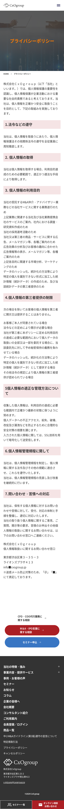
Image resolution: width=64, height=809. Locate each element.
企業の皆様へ (11, 701)
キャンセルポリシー (14, 753)
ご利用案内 (10, 718)
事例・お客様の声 (14, 678)
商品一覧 (8, 730)
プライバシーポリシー (15, 747)
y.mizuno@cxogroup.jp (14, 782)
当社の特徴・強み (14, 667)
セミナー (8, 684)
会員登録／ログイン (15, 724)
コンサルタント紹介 (15, 713)
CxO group (35, 793)
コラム (7, 695)
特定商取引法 (10, 741)
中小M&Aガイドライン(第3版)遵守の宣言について (30, 736)
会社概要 (8, 707)
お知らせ (8, 690)
